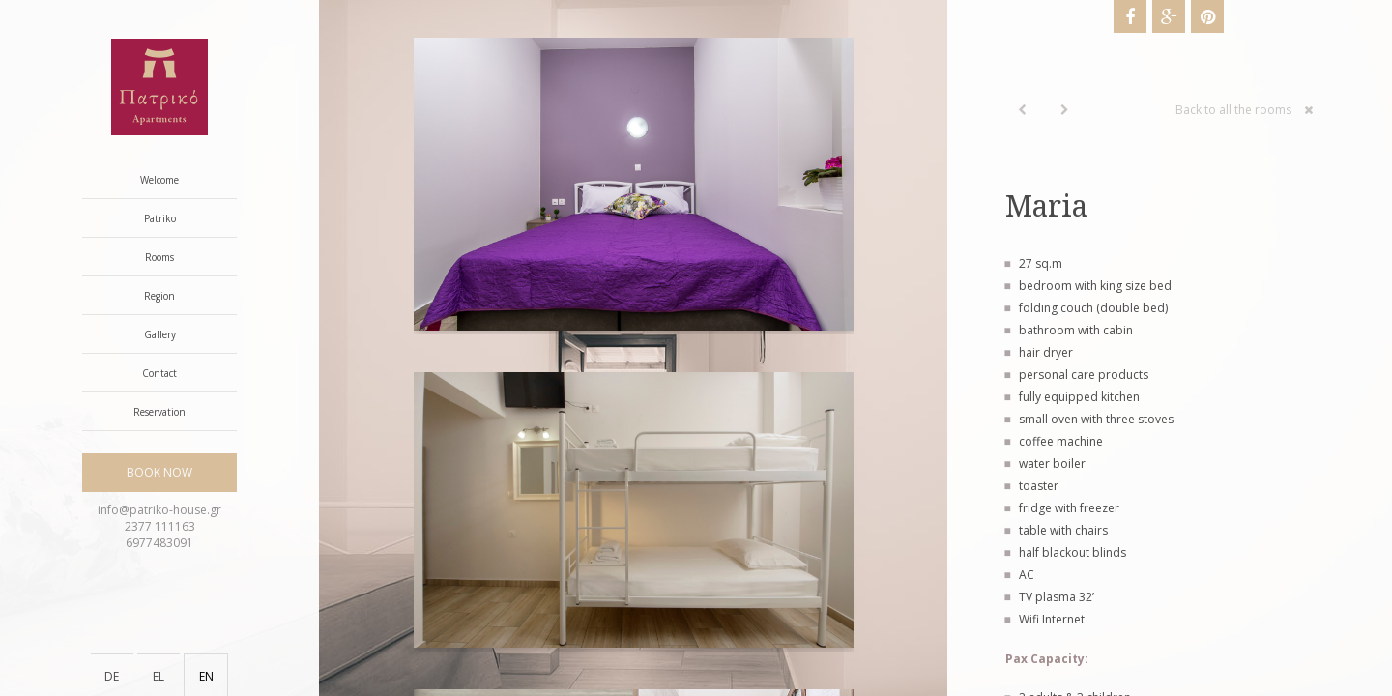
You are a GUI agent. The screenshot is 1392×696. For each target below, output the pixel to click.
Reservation (159, 412)
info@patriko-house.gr (159, 510)
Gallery (160, 334)
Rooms (159, 257)
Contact (159, 373)
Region (159, 296)
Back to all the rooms (1245, 110)
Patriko (160, 218)
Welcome (159, 180)
